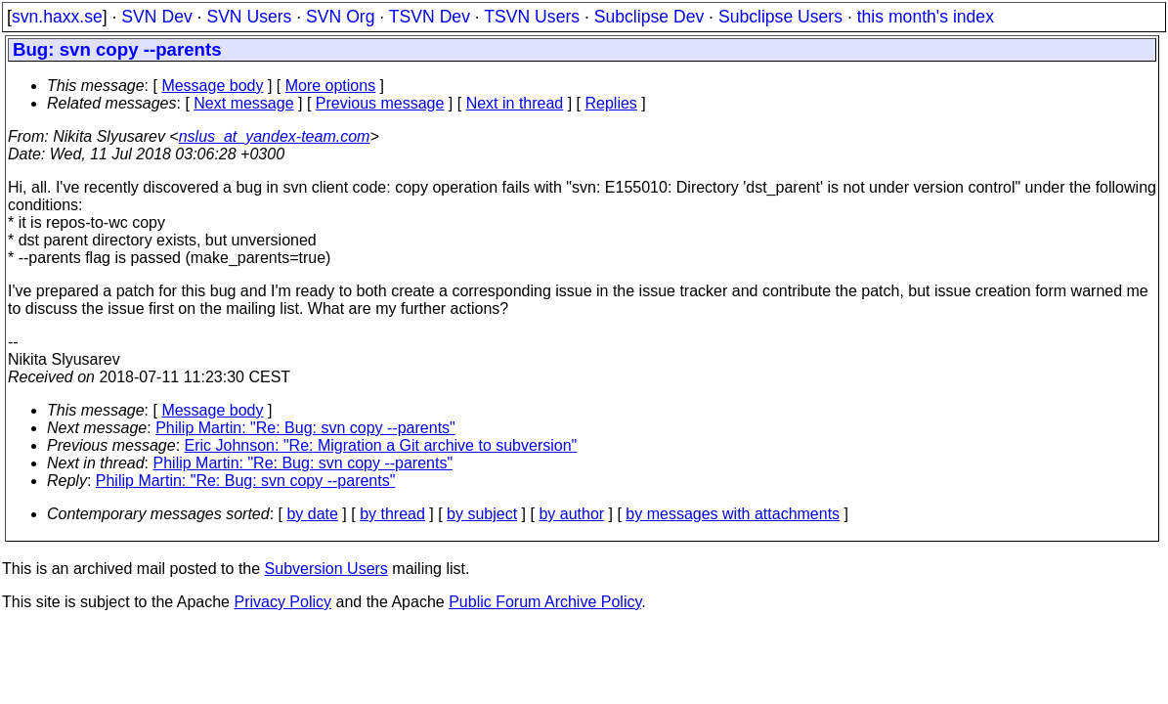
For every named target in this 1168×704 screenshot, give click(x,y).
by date (311, 514)
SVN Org (340, 16)
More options (330, 85)
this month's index (925, 16)
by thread (392, 514)
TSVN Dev (429, 16)
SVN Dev (156, 16)
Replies (611, 103)
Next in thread (515, 103)
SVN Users (248, 16)
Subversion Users (326, 568)
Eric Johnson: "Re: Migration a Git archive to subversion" (381, 445)
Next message (243, 103)
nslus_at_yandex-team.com (274, 136)
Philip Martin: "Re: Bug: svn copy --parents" (305, 427)
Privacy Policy (282, 602)
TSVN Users (532, 16)
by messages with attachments (733, 514)
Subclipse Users (780, 16)
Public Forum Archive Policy (545, 602)
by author (571, 514)
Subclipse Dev (649, 16)
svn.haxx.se (57, 16)
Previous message (380, 103)
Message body (212, 85)
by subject (482, 514)
